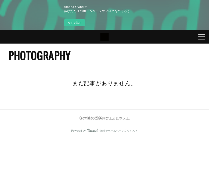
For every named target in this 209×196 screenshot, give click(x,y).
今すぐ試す (74, 22)
